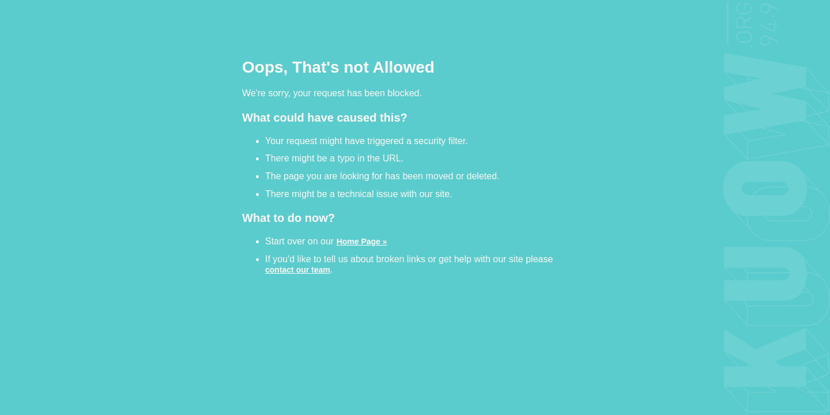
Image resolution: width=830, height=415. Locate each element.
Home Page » (362, 241)
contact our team (297, 269)
